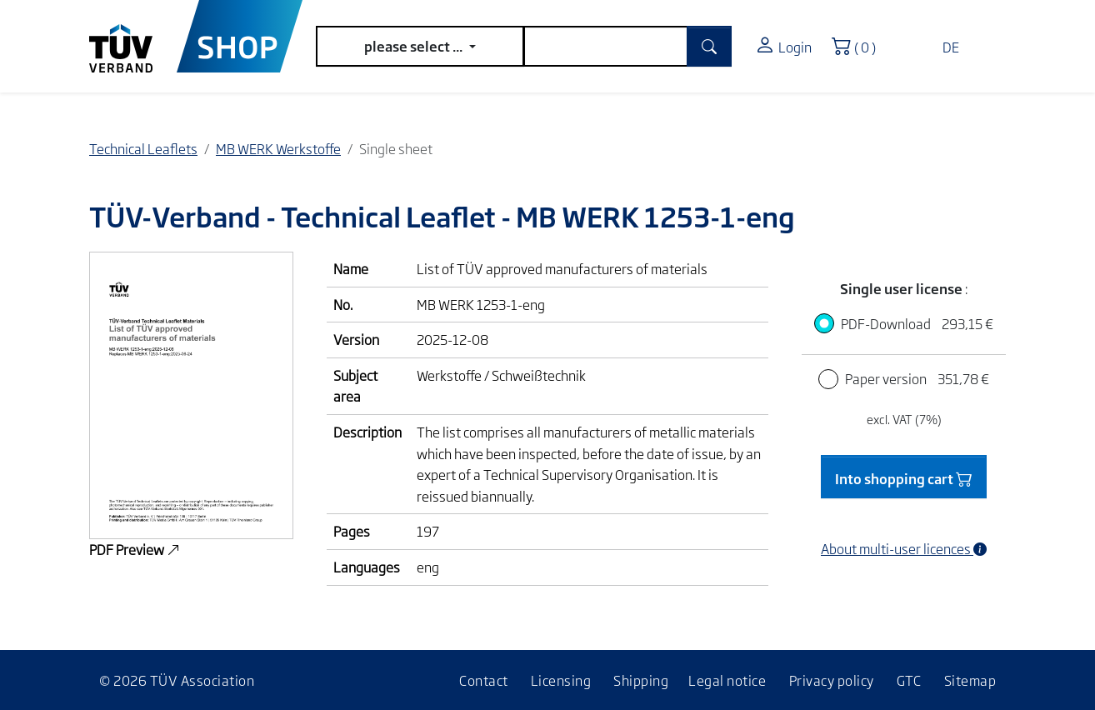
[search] (605, 46)
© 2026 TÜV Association (176, 680)
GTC (909, 680)
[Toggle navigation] (989, 40)
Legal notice (727, 680)
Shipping (640, 680)
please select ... (414, 46)
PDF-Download (917, 323)
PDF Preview (134, 549)
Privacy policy (831, 680)
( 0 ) (859, 43)
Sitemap (970, 680)
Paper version (917, 378)
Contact (483, 680)
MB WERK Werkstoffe (278, 148)
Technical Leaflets (143, 148)
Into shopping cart (903, 476)
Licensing (561, 680)
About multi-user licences (904, 548)
